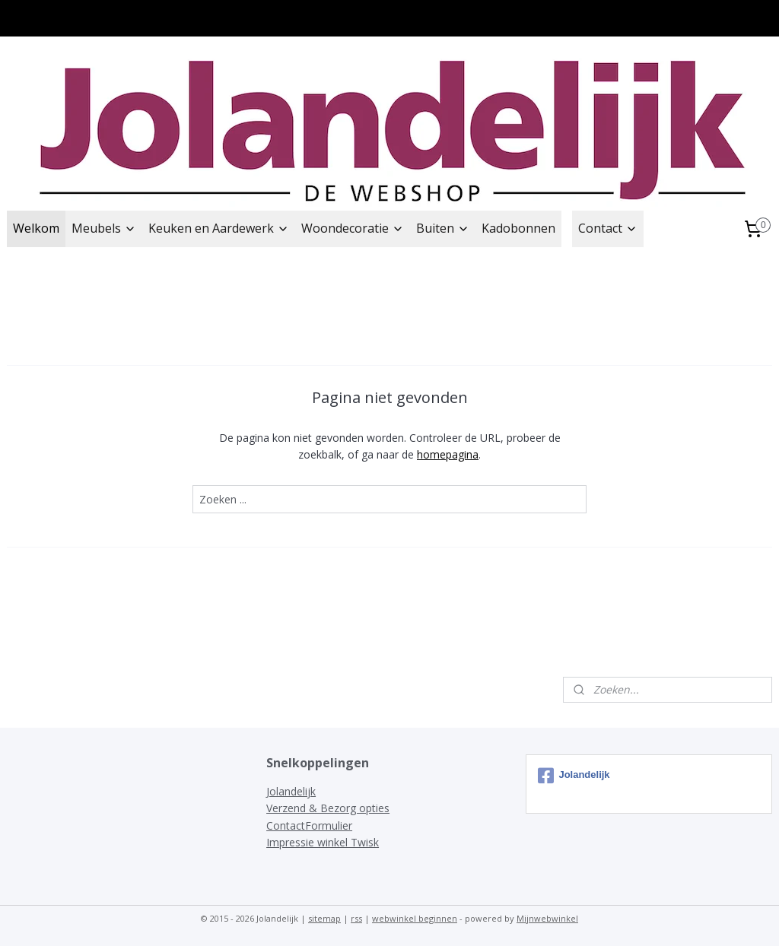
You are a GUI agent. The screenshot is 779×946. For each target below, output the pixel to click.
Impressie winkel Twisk (322, 842)
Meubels (104, 228)
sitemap (324, 918)
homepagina (448, 454)
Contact (608, 228)
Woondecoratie (352, 228)
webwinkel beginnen (414, 918)
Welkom (36, 228)
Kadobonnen (518, 228)
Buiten (442, 228)
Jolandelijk (291, 791)
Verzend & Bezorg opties (328, 808)
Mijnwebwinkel (547, 918)
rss (356, 918)
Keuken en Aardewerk (218, 228)
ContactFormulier (309, 825)
